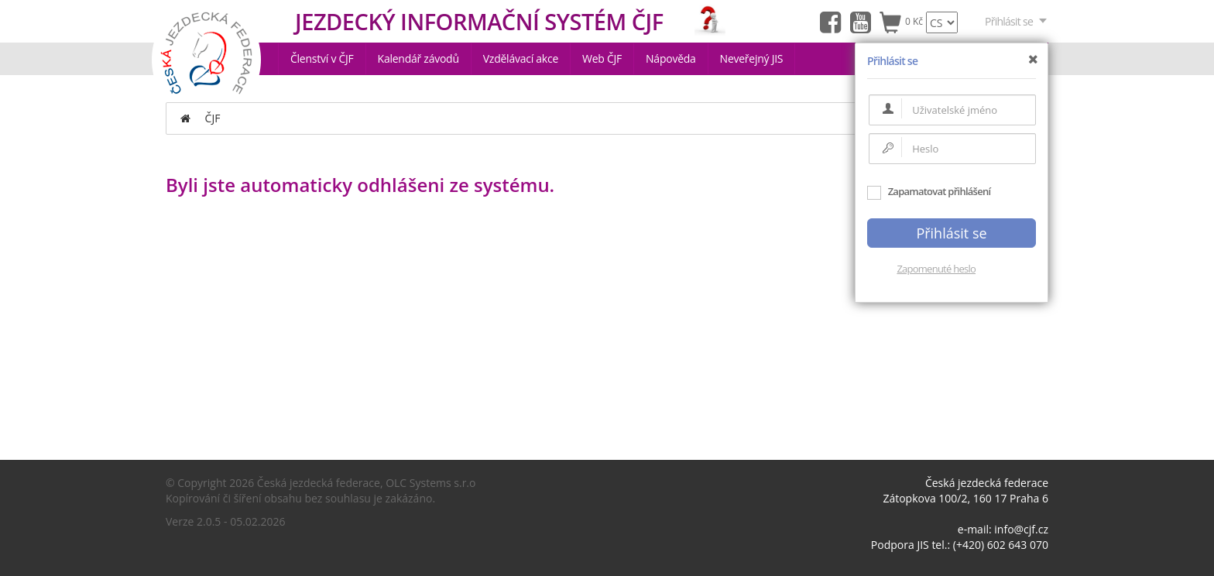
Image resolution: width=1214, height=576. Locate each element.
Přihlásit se (1016, 21)
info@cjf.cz (1021, 529)
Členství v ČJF (322, 58)
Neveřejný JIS (752, 58)
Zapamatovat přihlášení (928, 191)
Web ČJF (602, 58)
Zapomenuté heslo (936, 269)
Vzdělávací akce (520, 58)
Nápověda (671, 58)
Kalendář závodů (418, 58)
